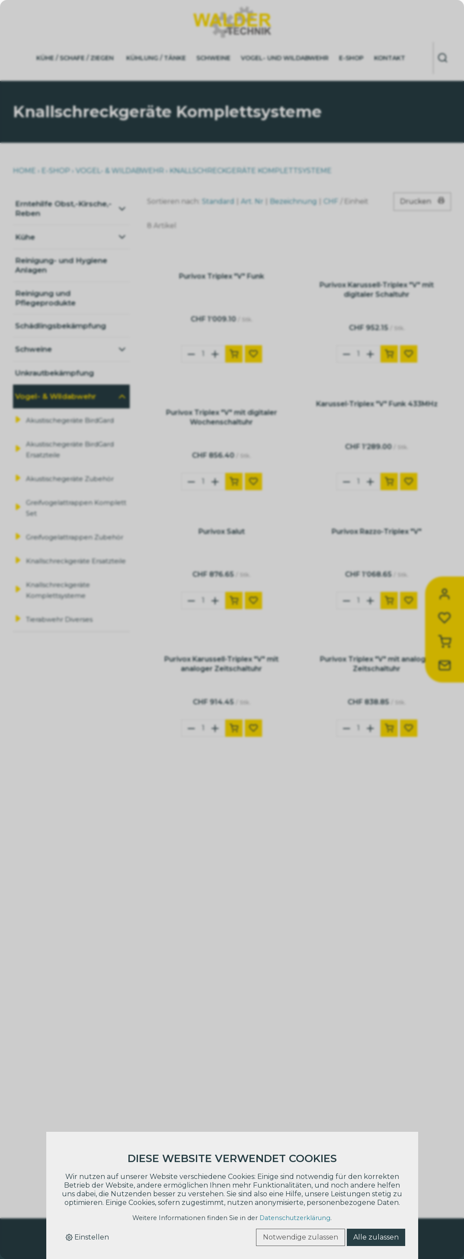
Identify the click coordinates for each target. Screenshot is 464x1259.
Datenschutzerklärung (294, 1218)
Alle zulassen (376, 1237)
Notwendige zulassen (300, 1237)
